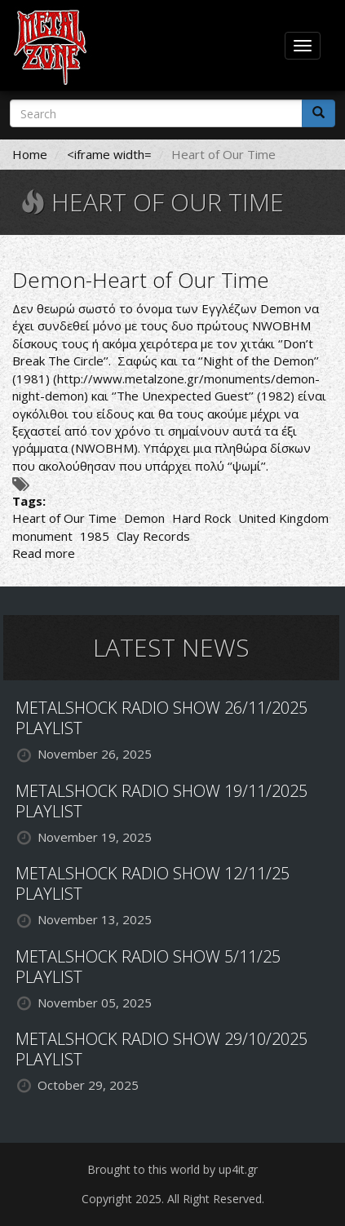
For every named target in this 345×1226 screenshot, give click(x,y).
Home (29, 154)
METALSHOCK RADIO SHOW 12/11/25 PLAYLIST (152, 883)
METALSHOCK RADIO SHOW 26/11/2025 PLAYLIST (161, 718)
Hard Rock (201, 518)
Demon (144, 518)
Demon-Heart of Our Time (140, 279)
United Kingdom (283, 518)
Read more (43, 553)
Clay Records (153, 536)
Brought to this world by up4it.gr (172, 1169)
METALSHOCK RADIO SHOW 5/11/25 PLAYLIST (148, 966)
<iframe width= (109, 154)
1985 (94, 536)
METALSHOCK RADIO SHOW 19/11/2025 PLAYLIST (161, 801)
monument (42, 536)
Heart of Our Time (64, 518)
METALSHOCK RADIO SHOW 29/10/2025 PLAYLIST (161, 1049)
